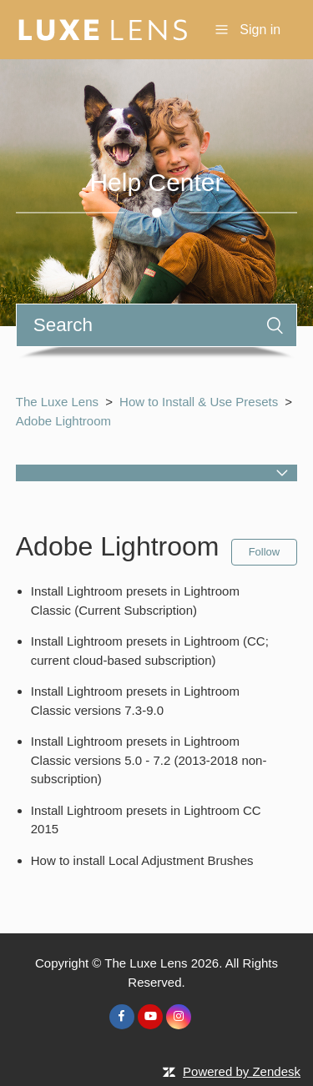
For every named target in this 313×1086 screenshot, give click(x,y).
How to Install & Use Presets (198, 402)
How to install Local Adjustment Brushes (142, 860)
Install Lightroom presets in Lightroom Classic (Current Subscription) (135, 600)
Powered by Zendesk (241, 1071)
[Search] (157, 325)
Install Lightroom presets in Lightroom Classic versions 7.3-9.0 (135, 700)
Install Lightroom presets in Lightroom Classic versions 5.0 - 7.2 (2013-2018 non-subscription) (149, 760)
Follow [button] (264, 552)
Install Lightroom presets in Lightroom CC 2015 (146, 820)
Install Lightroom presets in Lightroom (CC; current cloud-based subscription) (150, 650)
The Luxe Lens (57, 402)
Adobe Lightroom (63, 421)
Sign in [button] (260, 30)
